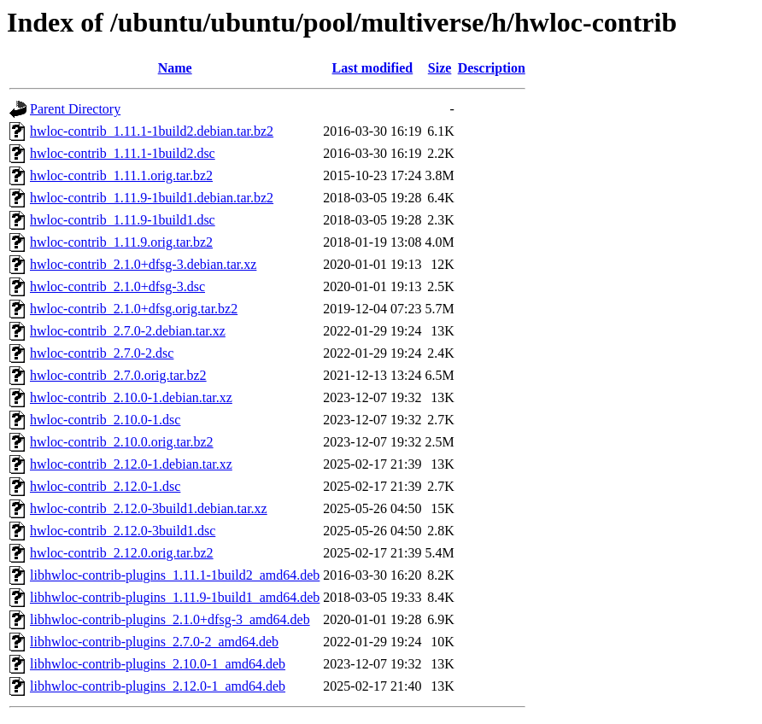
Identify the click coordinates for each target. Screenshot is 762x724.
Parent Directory (75, 109)
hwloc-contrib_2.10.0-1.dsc (105, 419)
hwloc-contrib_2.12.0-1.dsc (105, 486)
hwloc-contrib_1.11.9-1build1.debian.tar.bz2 (151, 197)
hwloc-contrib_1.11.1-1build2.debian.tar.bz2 (151, 131)
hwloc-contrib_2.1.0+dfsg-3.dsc (117, 286)
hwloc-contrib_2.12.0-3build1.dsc (122, 530)
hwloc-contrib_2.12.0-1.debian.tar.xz (131, 464)
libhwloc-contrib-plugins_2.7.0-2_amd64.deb (154, 641)
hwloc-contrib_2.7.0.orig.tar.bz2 (118, 375)
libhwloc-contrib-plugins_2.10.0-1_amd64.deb (157, 664)
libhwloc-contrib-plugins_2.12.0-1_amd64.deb (157, 686)
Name (175, 68)
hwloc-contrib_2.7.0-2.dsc (101, 353)
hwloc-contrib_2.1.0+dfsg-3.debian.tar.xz (143, 264)
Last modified (372, 68)
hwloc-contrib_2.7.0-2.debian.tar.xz (128, 331)
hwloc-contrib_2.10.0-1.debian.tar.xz (131, 397)
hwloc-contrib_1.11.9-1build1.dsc (122, 220)
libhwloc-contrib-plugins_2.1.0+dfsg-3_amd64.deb (170, 619)
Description (491, 68)
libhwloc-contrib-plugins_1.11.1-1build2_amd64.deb (174, 575)
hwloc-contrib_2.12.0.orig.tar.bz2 (122, 553)
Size (440, 68)
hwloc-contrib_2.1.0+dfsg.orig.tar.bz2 (133, 308)
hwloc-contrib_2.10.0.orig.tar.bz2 (122, 442)
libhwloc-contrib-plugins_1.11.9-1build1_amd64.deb (174, 597)
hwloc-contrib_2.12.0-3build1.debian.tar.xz (148, 508)
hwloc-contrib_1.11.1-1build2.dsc (122, 153)
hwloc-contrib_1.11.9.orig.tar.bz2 (121, 242)
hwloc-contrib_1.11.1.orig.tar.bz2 (121, 175)
